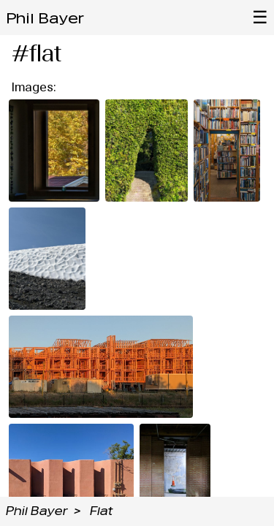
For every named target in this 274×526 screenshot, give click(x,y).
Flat (101, 511)
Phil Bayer (45, 18)
